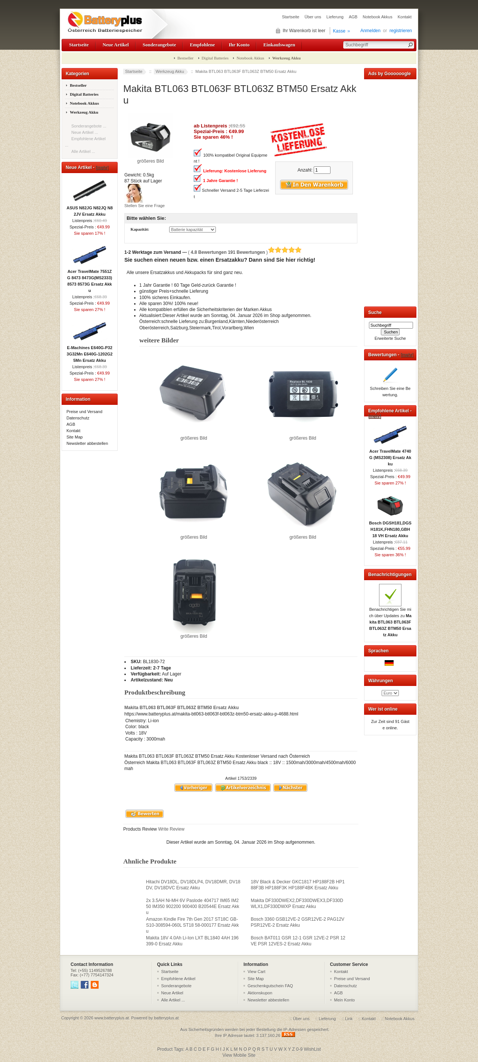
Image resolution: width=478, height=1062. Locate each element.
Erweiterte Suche (390, 338)
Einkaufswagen (279, 44)
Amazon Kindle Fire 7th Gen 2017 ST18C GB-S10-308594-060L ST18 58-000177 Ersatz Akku (192, 925)
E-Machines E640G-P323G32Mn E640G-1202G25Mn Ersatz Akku (90, 352)
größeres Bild (194, 436)
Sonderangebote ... (88, 126)
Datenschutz (77, 418)
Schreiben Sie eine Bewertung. (390, 389)
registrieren (400, 30)
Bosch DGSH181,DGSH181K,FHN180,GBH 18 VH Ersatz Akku (390, 527)
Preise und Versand (84, 411)
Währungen (380, 680)
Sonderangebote (159, 44)
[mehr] (102, 167)
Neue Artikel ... (84, 132)
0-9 (299, 1049)
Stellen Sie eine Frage (144, 205)
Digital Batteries (215, 58)
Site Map (74, 437)
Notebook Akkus (377, 17)
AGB (353, 17)
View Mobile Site (239, 1055)
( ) (244, 252)
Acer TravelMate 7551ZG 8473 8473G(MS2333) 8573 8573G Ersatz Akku (89, 279)
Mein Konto (344, 1000)
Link (349, 1018)
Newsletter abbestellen (87, 443)
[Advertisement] (390, 191)
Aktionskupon (260, 993)
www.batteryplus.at (111, 1018)
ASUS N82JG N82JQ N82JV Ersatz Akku (89, 208)
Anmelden (370, 30)
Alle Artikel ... (83, 151)
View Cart (256, 971)
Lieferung (335, 17)
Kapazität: (139, 229)
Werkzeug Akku (170, 71)
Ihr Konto (239, 44)
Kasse (339, 31)
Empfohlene (202, 44)
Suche (375, 312)
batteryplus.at (166, 1018)
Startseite (290, 17)
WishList (312, 1049)
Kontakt (405, 17)
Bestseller (185, 58)
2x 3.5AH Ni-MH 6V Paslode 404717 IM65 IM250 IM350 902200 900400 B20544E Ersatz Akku (192, 906)
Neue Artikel (116, 44)
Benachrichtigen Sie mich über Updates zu (390, 620)
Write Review (170, 829)
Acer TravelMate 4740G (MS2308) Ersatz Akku (390, 455)
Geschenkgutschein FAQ (270, 985)
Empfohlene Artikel (178, 978)
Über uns (312, 17)
